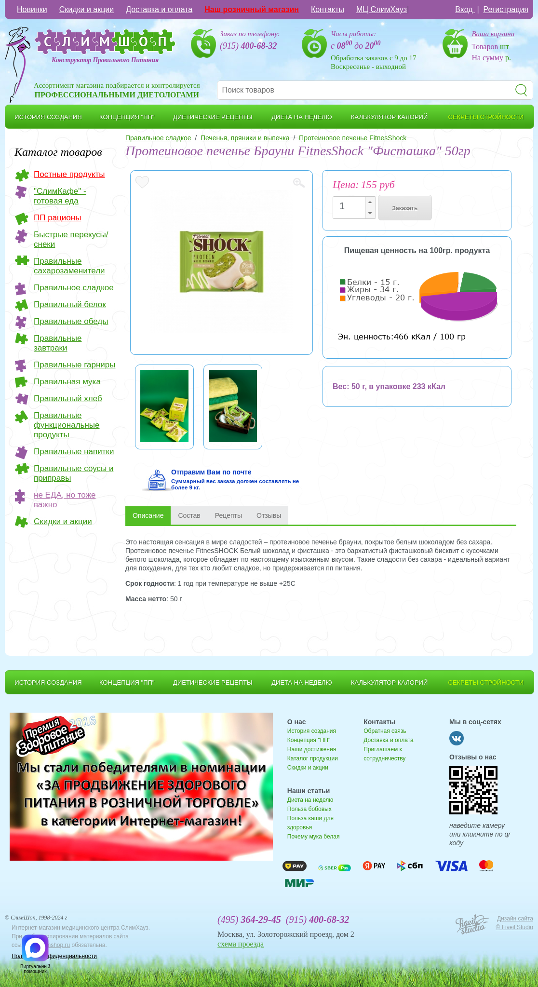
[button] (370, 202)
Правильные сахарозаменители (69, 266)
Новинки (32, 9)
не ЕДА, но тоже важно (64, 499)
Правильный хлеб (68, 398)
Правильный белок (70, 304)
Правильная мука (67, 381)
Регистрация (505, 9)
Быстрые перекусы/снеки (71, 239)
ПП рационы (57, 217)
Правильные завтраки (58, 343)
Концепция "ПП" (308, 740)
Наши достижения (311, 749)
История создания (311, 731)
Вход (465, 9)
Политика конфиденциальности (54, 956)
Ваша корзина (492, 34)
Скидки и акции (86, 9)
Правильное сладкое (74, 287)
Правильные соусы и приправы (73, 473)
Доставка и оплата (159, 9)
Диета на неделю (310, 800)
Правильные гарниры (75, 364)
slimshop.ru (55, 945)
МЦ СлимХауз (381, 9)
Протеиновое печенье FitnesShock (352, 138)
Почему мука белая (313, 836)
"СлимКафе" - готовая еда (60, 196)
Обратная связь (384, 731)
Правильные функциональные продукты (67, 425)
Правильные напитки (74, 451)
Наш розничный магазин (251, 9)
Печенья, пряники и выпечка (245, 138)
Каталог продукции (312, 758)
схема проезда (240, 944)
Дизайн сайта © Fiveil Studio (514, 923)
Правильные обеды (71, 321)
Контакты (327, 9)
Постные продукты (69, 174)
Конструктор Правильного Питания (105, 60)
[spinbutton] (351, 206)
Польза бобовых (309, 809)
